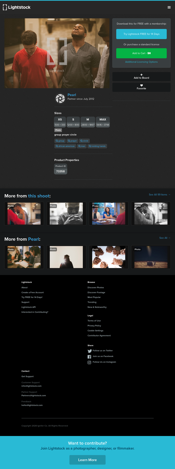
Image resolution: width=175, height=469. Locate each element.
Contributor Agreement (99, 335)
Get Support (27, 376)
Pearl (72, 95)
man (81, 146)
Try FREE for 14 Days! (31, 297)
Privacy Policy (94, 325)
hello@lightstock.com (32, 405)
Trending (92, 302)
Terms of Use (94, 320)
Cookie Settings (95, 330)
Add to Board (141, 77)
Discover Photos (96, 287)
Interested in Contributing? (34, 312)
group (60, 140)
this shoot (38, 195)
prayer (72, 140)
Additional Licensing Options (141, 62)
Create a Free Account (32, 292)
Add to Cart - (141, 53)
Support (25, 302)
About (24, 287)
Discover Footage (96, 292)
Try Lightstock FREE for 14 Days (142, 34)
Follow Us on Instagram (104, 362)
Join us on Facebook (103, 356)
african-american (65, 146)
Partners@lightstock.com (33, 395)
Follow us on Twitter (103, 350)
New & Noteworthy (97, 307)
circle (84, 140)
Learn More (87, 460)
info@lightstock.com (31, 386)
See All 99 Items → (160, 195)
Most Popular (94, 297)
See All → (165, 238)
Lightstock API (28, 307)
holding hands (97, 146)
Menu (169, 7)
